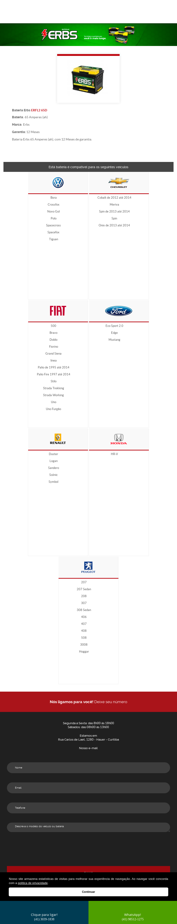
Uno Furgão (53, 409)
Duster (53, 454)
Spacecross (53, 225)
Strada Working (53, 395)
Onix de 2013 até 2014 (114, 225)
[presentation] (88, 850)
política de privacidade (32, 883)
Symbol (53, 481)
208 (84, 596)
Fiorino (53, 346)
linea (53, 360)
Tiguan (53, 239)
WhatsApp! (133, 916)
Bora (53, 197)
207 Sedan (84, 589)
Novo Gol (53, 211)
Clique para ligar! (44, 916)
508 (84, 637)
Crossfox (53, 204)
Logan (54, 461)
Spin (114, 218)
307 (84, 603)
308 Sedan (84, 610)
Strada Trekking (53, 388)
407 (84, 624)
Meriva (114, 204)
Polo (53, 218)
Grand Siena (53, 353)
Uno (53, 402)
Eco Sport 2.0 (114, 326)
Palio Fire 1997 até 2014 (53, 374)
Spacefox (53, 232)
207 (84, 582)
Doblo (53, 339)
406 (84, 617)
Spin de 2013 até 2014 (114, 211)
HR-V (114, 454)
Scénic (53, 475)
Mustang (114, 339)
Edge (114, 332)
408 (84, 630)
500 (53, 326)
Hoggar (84, 651)
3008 (84, 644)
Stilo (53, 381)
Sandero (53, 468)
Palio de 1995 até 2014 (53, 367)
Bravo (53, 332)
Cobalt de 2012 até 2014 (114, 197)
